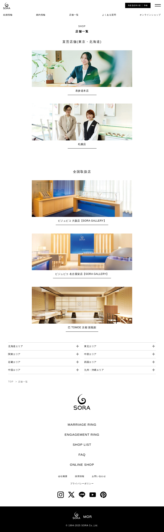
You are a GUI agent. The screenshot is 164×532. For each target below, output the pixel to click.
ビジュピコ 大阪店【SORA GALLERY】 (82, 220)
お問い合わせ (99, 476)
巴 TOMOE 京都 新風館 (82, 327)
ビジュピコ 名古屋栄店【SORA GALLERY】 (82, 273)
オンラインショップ (150, 15)
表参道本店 (82, 90)
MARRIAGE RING (82, 424)
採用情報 (79, 476)
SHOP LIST (82, 444)
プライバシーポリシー (82, 483)
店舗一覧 (74, 15)
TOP (10, 382)
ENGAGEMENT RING (81, 434)
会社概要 (62, 476)
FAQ (81, 454)
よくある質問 (109, 15)
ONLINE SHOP (82, 464)
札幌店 (82, 144)
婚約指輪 (40, 15)
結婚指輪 (8, 15)
